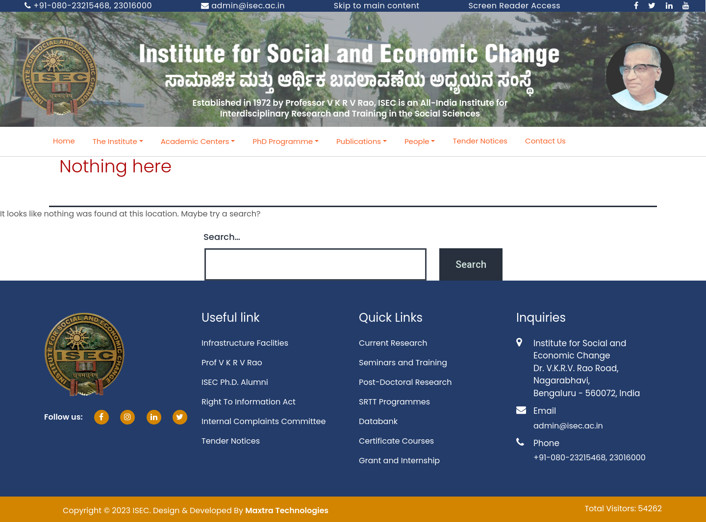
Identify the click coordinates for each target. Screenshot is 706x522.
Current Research (393, 343)
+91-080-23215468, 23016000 (88, 5)
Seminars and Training (403, 362)
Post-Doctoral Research (405, 382)
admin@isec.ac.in (243, 5)
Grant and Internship (399, 460)
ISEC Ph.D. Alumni (235, 382)
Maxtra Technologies (286, 510)
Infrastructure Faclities (245, 343)
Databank (378, 421)
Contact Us (545, 141)
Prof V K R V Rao (232, 362)
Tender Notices (480, 141)
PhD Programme (282, 141)
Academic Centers (195, 141)
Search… (221, 237)
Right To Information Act (249, 401)
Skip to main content (377, 5)
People (416, 141)
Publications (358, 141)
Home (64, 141)
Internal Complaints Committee (264, 421)
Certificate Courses (396, 441)
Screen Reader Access (514, 5)
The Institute (115, 141)
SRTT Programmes (394, 401)
